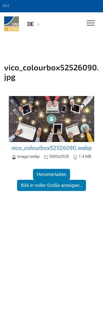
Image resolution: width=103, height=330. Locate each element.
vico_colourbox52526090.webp (51, 147)
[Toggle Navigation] (91, 23)
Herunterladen (51, 174)
